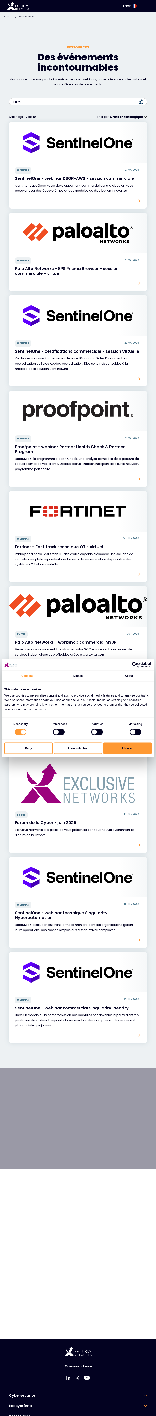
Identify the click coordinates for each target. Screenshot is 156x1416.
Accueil (11, 16)
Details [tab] (78, 675)
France (129, 6)
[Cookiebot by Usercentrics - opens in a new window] (134, 664)
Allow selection (78, 748)
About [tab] (129, 675)
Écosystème (20, 1406)
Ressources (26, 16)
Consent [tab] (27, 675)
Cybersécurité (22, 1395)
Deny (28, 748)
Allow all (127, 748)
